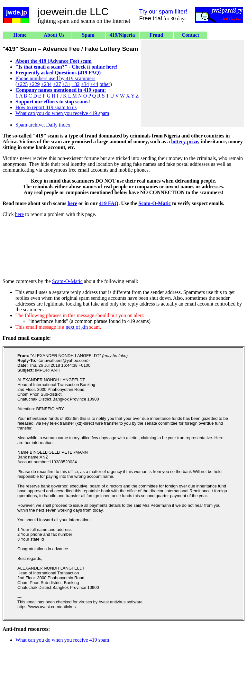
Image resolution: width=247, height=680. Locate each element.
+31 (66, 84)
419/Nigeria (122, 35)
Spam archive (29, 125)
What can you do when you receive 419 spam (62, 113)
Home (20, 35)
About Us (54, 35)
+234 (46, 84)
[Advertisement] (192, 83)
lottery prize (184, 141)
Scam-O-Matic (155, 203)
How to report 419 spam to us (46, 107)
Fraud (156, 35)
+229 (34, 84)
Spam (88, 35)
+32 (75, 84)
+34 (85, 84)
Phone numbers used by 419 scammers (55, 78)
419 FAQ (109, 203)
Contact (190, 35)
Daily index (58, 125)
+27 (57, 84)
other (105, 84)
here (72, 203)
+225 (22, 84)
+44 (94, 84)
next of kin (77, 327)
